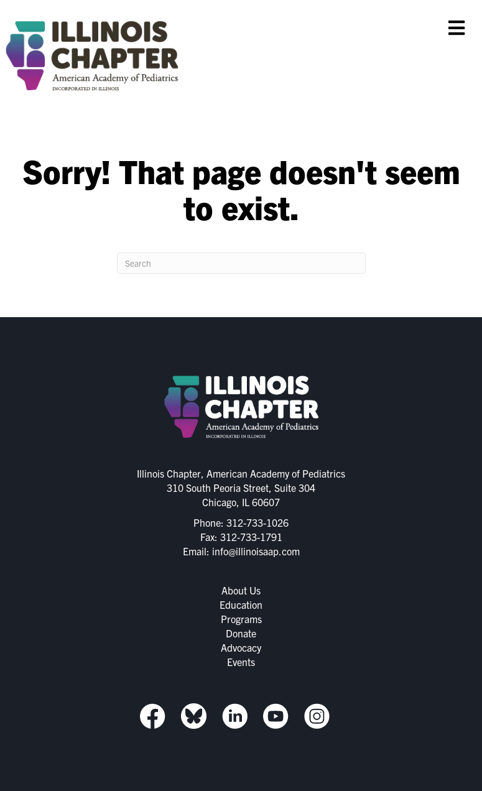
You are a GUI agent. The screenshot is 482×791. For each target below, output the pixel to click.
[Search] (241, 263)
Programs (241, 619)
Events (241, 661)
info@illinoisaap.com (256, 551)
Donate (241, 633)
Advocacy (241, 647)
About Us (241, 590)
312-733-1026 (257, 522)
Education (241, 604)
